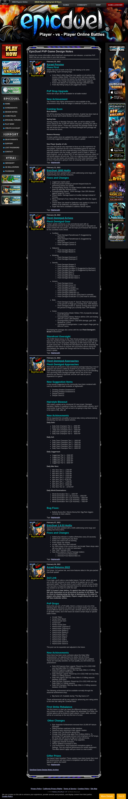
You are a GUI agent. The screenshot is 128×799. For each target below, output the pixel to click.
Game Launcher (115, 5)
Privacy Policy (36, 789)
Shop (98, 5)
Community (82, 5)
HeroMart (9, 163)
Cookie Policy (7, 796)
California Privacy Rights (52, 789)
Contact (9, 152)
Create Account (12, 128)
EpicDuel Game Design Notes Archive (44, 770)
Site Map (94, 789)
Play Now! (9, 124)
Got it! (121, 796)
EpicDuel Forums (13, 120)
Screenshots (11, 108)
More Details (107, 796)
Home (7, 104)
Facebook (9, 171)
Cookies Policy (83, 789)
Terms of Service (69, 789)
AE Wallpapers (12, 167)
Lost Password (12, 148)
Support (9, 144)
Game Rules (10, 116)
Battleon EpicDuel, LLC (60, 792)
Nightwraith (55, 162)
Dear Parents (11, 139)
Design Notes (11, 112)
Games (66, 5)
